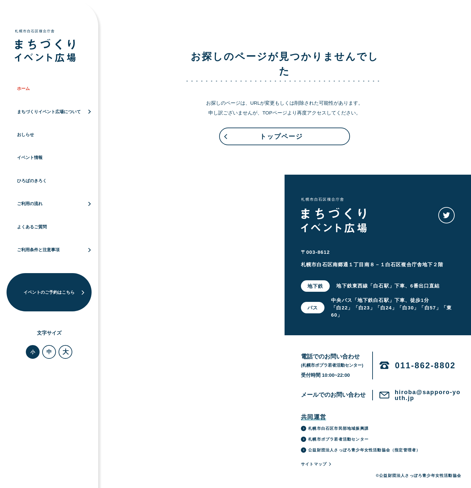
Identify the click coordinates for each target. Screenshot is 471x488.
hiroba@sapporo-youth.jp (428, 395)
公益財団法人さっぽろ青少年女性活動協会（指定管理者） (360, 450)
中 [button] (49, 352)
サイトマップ (316, 464)
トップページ (263, 139)
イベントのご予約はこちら (54, 292)
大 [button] (65, 351)
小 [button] (32, 352)
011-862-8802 (425, 365)
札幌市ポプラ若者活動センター (335, 439)
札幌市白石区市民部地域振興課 (335, 428)
